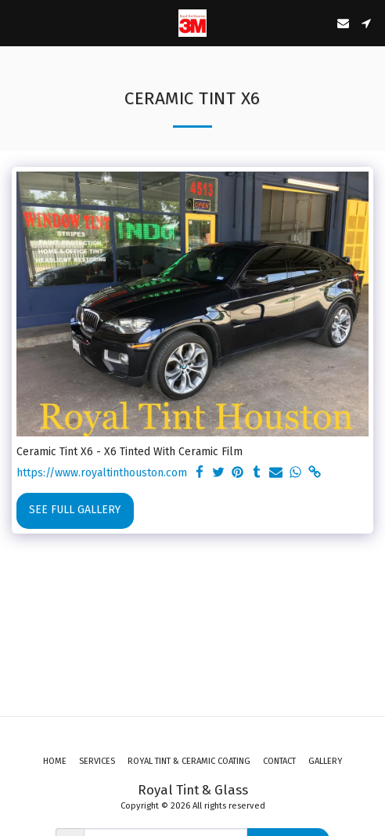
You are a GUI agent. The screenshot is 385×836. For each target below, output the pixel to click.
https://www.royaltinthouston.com (101, 473)
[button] (17, 23)
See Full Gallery (75, 509)
